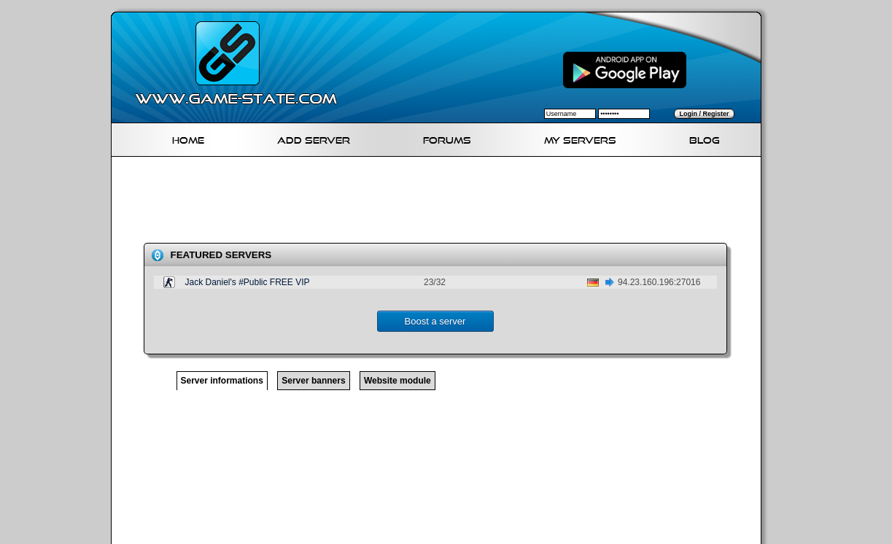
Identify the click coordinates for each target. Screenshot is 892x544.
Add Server (313, 138)
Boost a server (435, 321)
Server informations (222, 381)
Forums (447, 138)
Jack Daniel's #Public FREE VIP (247, 282)
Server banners (313, 381)
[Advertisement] (442, 203)
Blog (704, 138)
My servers (580, 138)
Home (188, 138)
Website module (397, 381)
